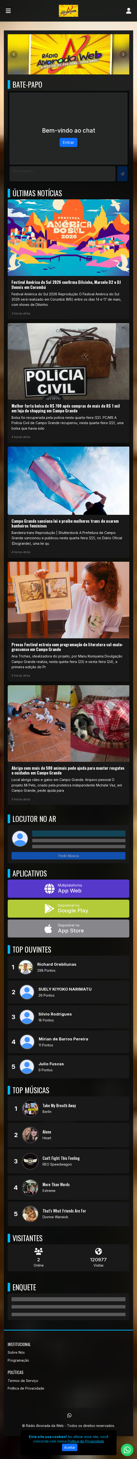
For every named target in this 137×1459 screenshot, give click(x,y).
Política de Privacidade (26, 1388)
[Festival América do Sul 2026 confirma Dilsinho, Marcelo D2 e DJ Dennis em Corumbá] (68, 259)
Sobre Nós (16, 1352)
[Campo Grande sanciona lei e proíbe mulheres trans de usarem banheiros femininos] (68, 502)
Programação (18, 1360)
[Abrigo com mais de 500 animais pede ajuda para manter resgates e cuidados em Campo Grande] (68, 745)
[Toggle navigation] (8, 11)
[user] (128, 11)
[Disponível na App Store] (68, 928)
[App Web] (68, 889)
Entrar (68, 142)
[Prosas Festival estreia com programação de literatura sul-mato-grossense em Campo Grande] (68, 621)
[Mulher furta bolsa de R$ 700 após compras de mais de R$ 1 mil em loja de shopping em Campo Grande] (68, 383)
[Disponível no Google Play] (68, 909)
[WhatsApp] (69, 1415)
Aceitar (69, 1447)
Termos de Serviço (23, 1381)
